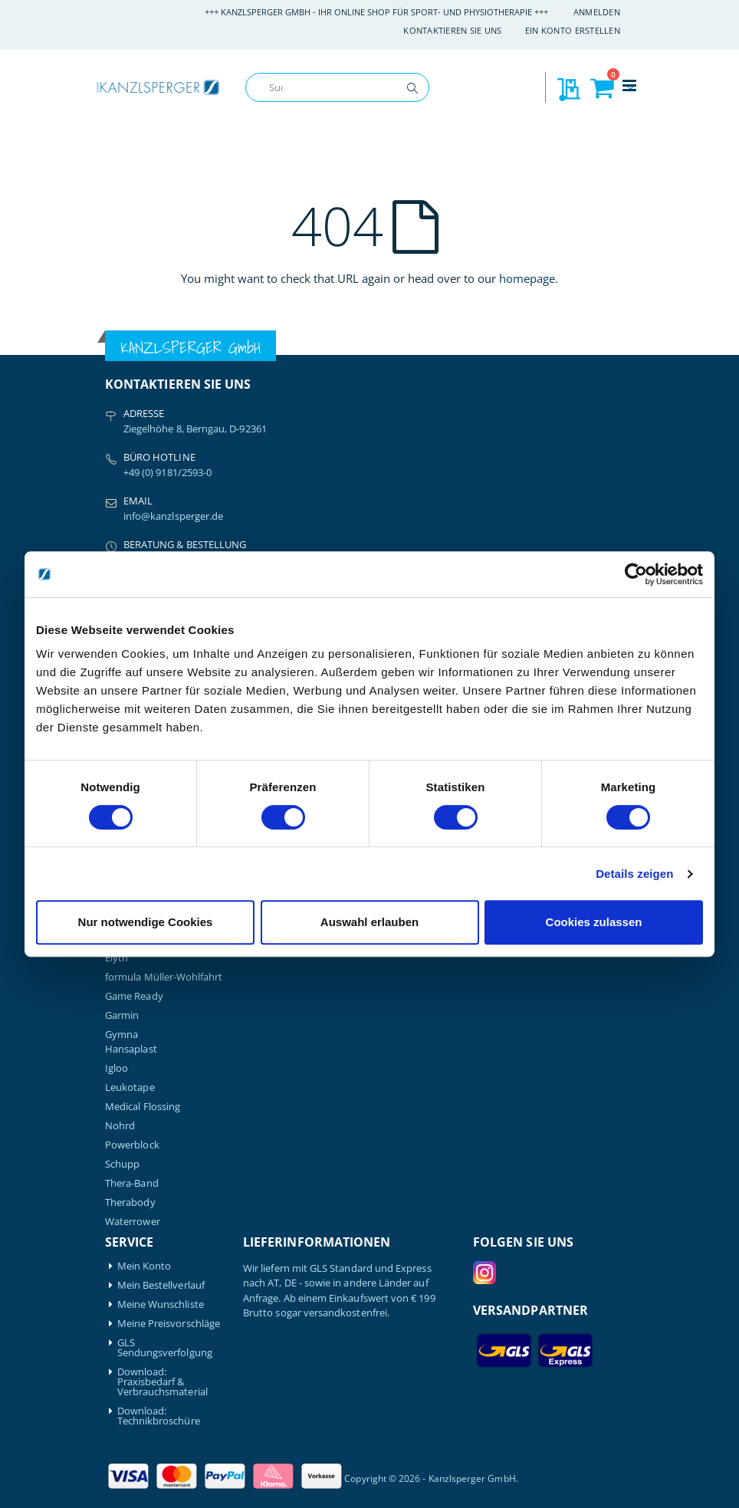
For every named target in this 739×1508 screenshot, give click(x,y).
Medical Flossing (142, 1107)
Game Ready (134, 996)
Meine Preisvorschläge (168, 1324)
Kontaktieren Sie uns (452, 30)
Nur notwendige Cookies (145, 921)
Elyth (116, 958)
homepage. (528, 278)
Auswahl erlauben (369, 921)
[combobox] (337, 87)
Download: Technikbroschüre (158, 1416)
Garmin (122, 1015)
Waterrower (132, 1222)
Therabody (130, 1202)
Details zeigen (634, 873)
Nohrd (120, 1126)
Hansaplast (131, 1049)
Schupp (122, 1164)
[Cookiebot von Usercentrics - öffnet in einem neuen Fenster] (636, 574)
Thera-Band (132, 1183)
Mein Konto (144, 1266)
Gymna (121, 1035)
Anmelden (596, 12)
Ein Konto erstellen (572, 30)
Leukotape (130, 1087)
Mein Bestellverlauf (161, 1285)
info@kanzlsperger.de (173, 516)
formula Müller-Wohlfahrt (164, 977)
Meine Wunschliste (160, 1304)
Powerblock (132, 1145)
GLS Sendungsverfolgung (164, 1348)
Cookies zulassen (594, 921)
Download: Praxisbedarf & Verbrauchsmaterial (162, 1382)
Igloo (116, 1068)
